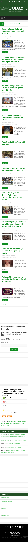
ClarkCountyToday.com (10, 36)
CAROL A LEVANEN (5, 440)
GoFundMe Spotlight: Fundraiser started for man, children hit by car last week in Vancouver (14, 224)
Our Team (4, 508)
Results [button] (9, 416)
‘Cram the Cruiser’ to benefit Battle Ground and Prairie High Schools (13, 31)
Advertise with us (5, 512)
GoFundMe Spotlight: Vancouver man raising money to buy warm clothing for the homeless (14, 59)
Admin (21, 537)
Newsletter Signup (5, 497)
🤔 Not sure (6, 410)
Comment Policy (5, 515)
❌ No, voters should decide (11, 402)
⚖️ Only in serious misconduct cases (13, 406)
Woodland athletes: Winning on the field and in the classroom (13, 169)
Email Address (4, 342)
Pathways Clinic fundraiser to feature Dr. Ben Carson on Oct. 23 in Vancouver (14, 279)
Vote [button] (4, 416)
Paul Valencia (8, 64)
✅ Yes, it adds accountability (11, 398)
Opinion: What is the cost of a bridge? (18, 440)
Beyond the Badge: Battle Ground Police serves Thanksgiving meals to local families (12, 196)
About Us (4, 505)
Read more (5, 52)
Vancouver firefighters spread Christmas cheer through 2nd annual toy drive (12, 87)
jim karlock (3, 434)
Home (6, 24)
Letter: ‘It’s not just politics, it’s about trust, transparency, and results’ (13, 251)
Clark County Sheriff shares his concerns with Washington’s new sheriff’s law (13, 423)
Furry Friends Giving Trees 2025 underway (13, 143)
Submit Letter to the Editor (7, 501)
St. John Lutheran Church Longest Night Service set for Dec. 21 (12, 117)
